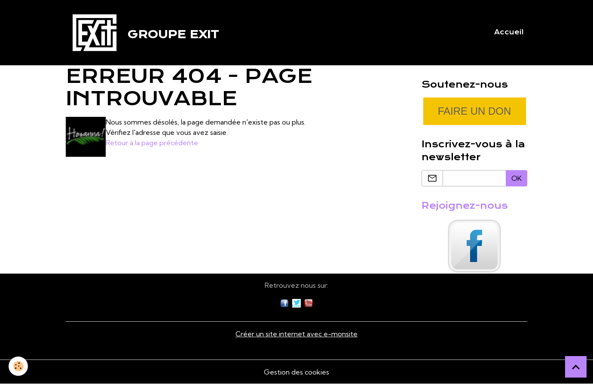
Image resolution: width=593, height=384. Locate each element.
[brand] (142, 32)
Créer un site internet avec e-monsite (296, 333)
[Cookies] (18, 366)
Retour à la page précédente (152, 142)
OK (516, 178)
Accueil (509, 32)
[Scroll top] (576, 367)
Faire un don (474, 111)
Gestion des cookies (296, 372)
